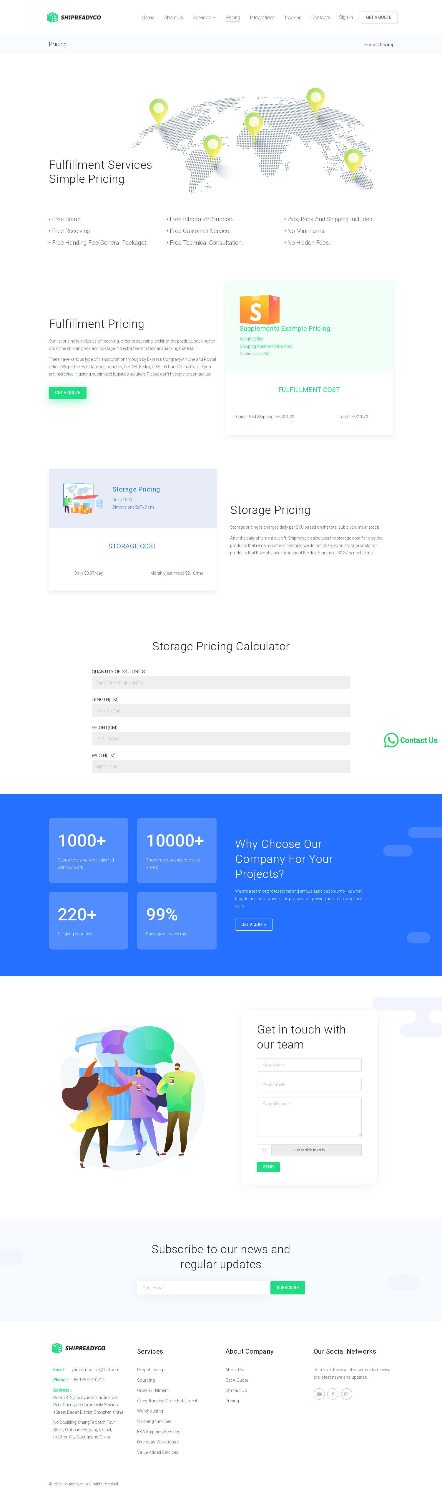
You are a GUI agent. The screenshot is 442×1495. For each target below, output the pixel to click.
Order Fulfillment (153, 1390)
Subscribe (288, 1287)
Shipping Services (154, 1421)
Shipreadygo (74, 1484)
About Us (173, 17)
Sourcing (146, 1380)
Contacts (320, 17)
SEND (268, 1167)
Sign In (346, 17)
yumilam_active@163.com (95, 1369)
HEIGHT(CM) (104, 728)
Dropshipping (150, 1369)
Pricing (233, 17)
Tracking (293, 17)
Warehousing (150, 1411)
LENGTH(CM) (105, 700)
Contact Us (236, 1390)
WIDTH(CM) (104, 756)
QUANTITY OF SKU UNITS (118, 672)
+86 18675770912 (88, 1379)
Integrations (262, 17)
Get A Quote (67, 392)
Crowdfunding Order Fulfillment (167, 1400)
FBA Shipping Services (158, 1431)
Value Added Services (158, 1452)
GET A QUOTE (378, 17)
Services (202, 17)
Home (148, 17)
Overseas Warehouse (158, 1442)
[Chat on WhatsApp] (411, 740)
